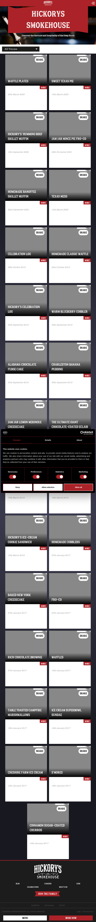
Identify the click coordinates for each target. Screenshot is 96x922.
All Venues (11, 49)
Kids (78, 884)
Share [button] (39, 59)
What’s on (63, 887)
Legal (79, 911)
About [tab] (79, 440)
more (43, 87)
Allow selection (48, 487)
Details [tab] (48, 440)
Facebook (35, 905)
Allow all (78, 487)
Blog (18, 884)
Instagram (49, 905)
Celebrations (33, 887)
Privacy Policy (88, 911)
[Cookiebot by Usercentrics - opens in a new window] (82, 433)
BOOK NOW (70, 917)
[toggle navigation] (93, 3)
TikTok (62, 905)
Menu (25, 917)
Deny (17, 487)
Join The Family (47, 893)
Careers (48, 884)
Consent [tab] (16, 440)
